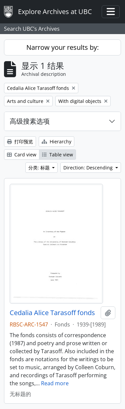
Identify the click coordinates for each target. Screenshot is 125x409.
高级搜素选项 (30, 121)
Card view (21, 154)
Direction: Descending (88, 167)
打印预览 (20, 141)
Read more (55, 383)
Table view (57, 154)
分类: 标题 (39, 167)
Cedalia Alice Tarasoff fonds (52, 313)
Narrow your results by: (62, 47)
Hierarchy (56, 141)
